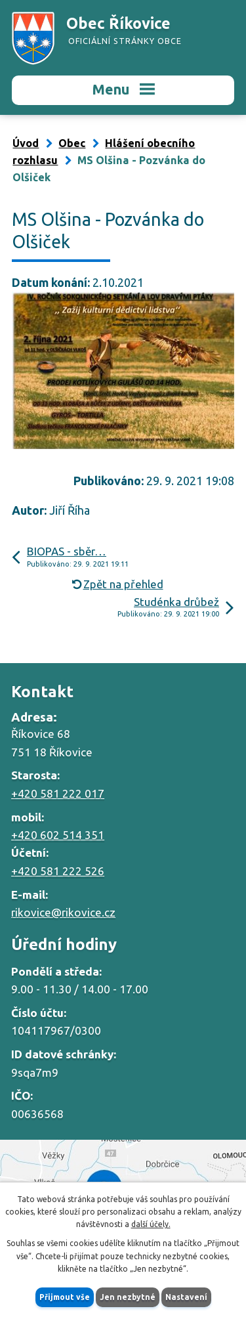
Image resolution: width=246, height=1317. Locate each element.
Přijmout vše (64, 1297)
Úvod (25, 143)
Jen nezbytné (127, 1297)
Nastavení (186, 1297)
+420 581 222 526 (57, 871)
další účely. (151, 1224)
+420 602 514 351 (57, 835)
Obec (71, 143)
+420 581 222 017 (57, 793)
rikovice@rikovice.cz (63, 912)
